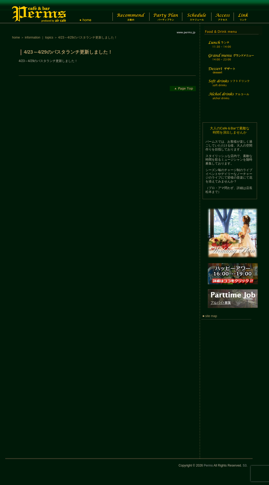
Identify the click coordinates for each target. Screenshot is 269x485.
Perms (208, 465)
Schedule (196, 11)
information (32, 37)
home (16, 37)
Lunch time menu (230, 47)
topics (49, 37)
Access (225, 11)
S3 (245, 465)
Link (247, 11)
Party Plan (163, 11)
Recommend (126, 11)
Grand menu (230, 60)
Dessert (230, 73)
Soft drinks (230, 86)
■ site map (210, 316)
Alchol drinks (230, 99)
